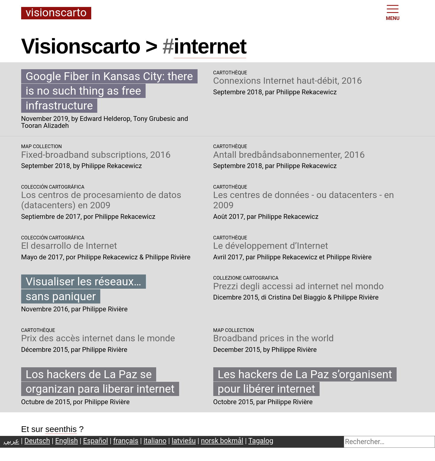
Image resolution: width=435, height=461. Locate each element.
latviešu (184, 441)
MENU (393, 12)
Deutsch (37, 441)
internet (210, 46)
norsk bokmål (222, 441)
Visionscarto (56, 13)
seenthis (61, 429)
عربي (11, 441)
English (66, 441)
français (125, 441)
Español (95, 441)
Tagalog (260, 441)
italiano (154, 441)
